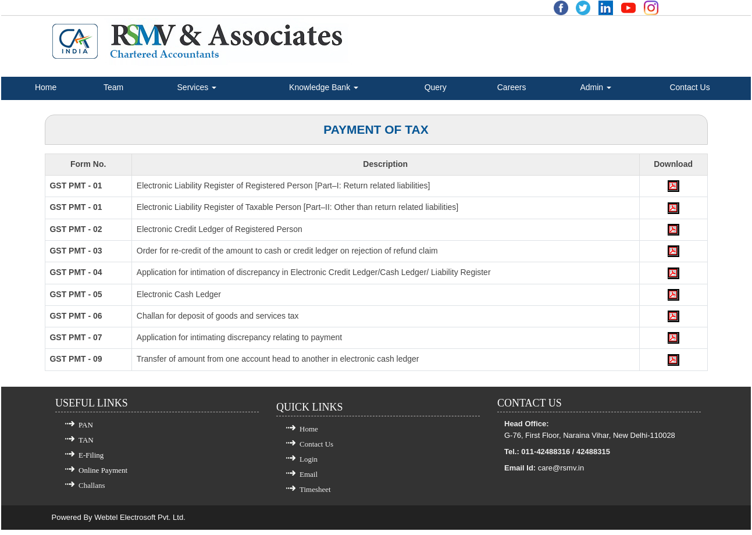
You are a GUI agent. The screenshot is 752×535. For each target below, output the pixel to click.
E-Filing (91, 460)
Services (197, 87)
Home (45, 87)
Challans (92, 490)
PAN (86, 430)
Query (436, 87)
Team (113, 87)
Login (309, 464)
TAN (86, 445)
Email (309, 479)
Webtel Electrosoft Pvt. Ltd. (140, 522)
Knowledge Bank (323, 87)
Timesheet (315, 494)
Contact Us (689, 87)
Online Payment (103, 475)
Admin (595, 87)
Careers (511, 87)
